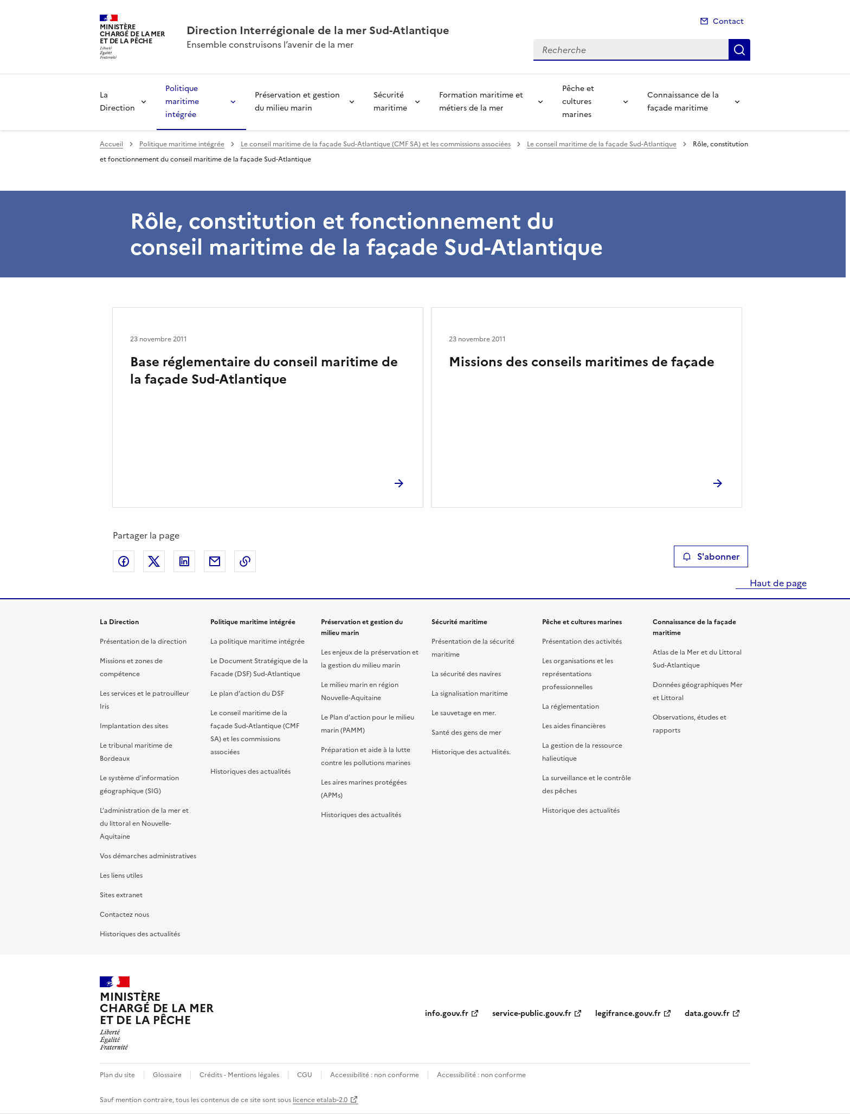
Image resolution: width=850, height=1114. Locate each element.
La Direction (117, 101)
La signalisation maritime (470, 693)
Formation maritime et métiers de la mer (481, 101)
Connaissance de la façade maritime (683, 101)
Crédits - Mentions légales (239, 1075)
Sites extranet (121, 895)
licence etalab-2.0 (320, 1100)
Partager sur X (154, 561)
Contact (728, 21)
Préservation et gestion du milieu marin (297, 101)
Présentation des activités (582, 641)
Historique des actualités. (471, 752)
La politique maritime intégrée (257, 641)
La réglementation (570, 706)
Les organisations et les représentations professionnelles (577, 674)
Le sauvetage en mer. (464, 713)
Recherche (739, 50)
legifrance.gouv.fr (628, 1013)
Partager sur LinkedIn (184, 561)
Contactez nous (124, 914)
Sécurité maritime (390, 101)
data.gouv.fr (707, 1013)
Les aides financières (574, 726)
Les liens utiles (121, 875)
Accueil (111, 144)
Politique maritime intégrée (182, 101)
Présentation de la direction (143, 641)
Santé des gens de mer (466, 732)
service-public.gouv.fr (531, 1013)
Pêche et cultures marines (578, 101)
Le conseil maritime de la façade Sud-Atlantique (602, 144)
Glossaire (167, 1075)
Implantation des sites (134, 726)
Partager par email (215, 561)
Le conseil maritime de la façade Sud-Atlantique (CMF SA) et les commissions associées (376, 144)
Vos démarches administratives (148, 856)
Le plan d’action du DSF (247, 693)
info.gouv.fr (446, 1013)
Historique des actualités (581, 810)
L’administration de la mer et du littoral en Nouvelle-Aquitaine (144, 823)
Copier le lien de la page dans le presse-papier (245, 561)
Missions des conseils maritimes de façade (581, 362)
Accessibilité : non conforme (374, 1075)
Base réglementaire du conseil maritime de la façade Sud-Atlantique (264, 370)
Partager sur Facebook (123, 561)
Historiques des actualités (140, 934)
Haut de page (777, 583)
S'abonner (710, 556)
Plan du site (117, 1075)
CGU (304, 1075)
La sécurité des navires (466, 674)
